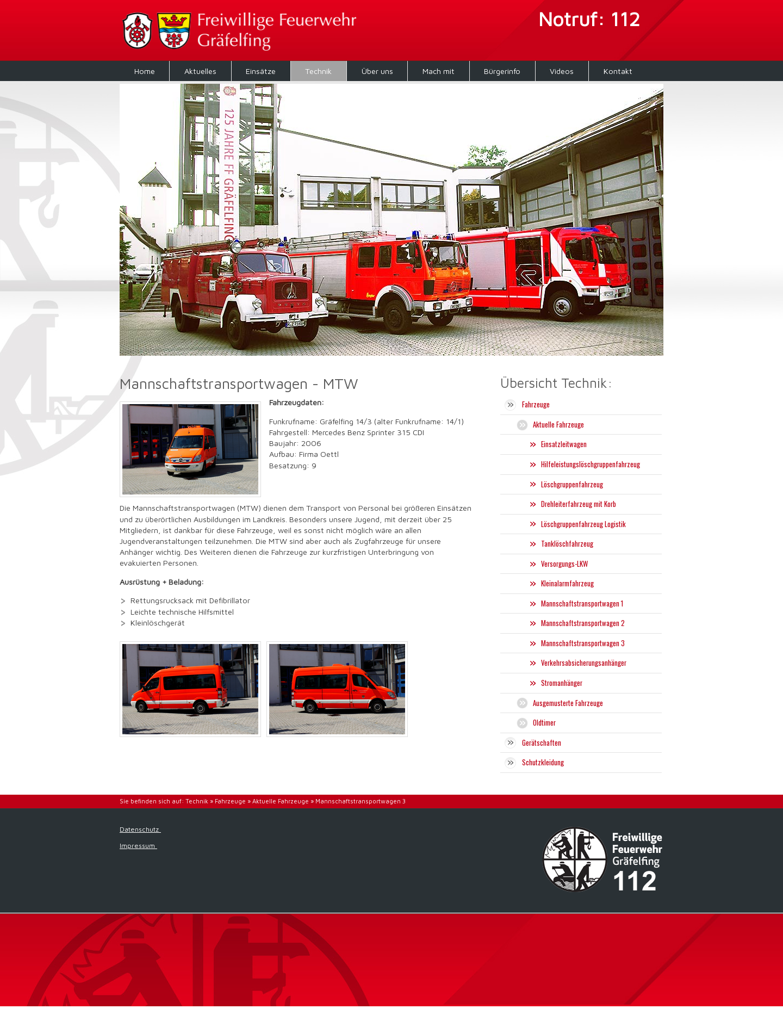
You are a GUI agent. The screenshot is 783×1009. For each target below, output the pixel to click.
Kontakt (618, 71)
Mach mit (438, 71)
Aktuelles (200, 71)
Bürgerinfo (502, 71)
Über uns (377, 71)
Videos (562, 71)
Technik (318, 71)
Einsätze (261, 71)
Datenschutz (140, 829)
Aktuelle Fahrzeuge (280, 800)
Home (144, 71)
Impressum (138, 845)
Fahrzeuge (230, 800)
